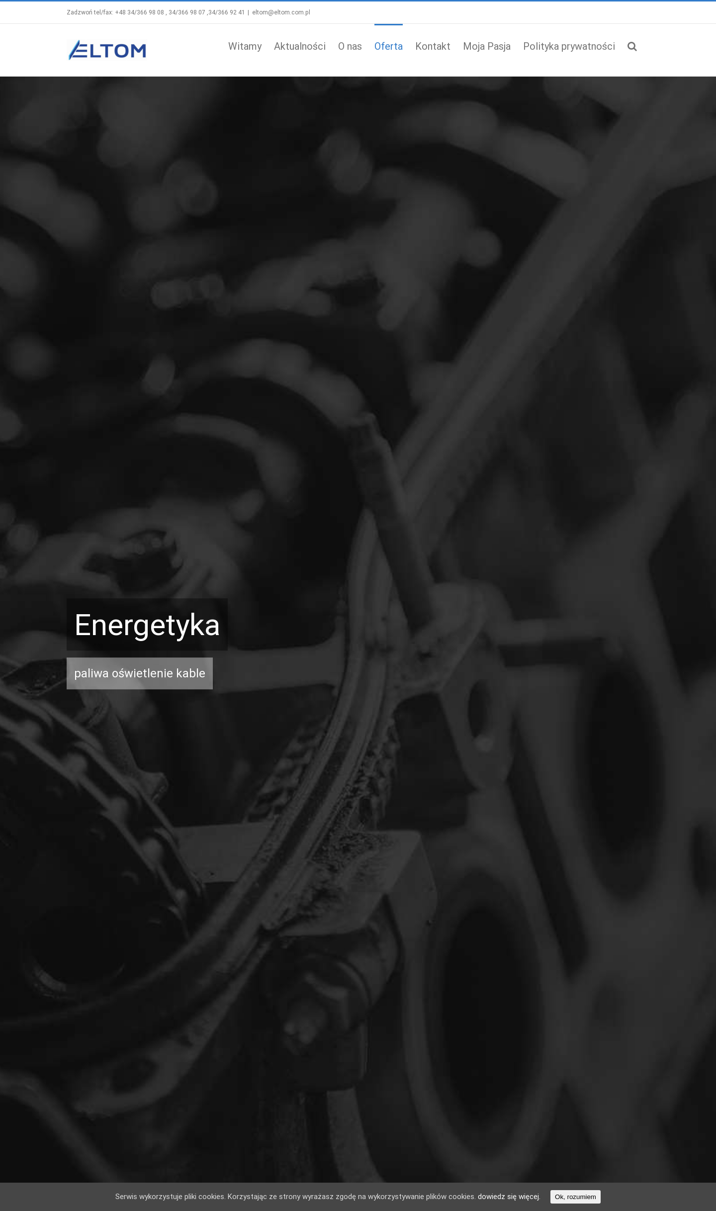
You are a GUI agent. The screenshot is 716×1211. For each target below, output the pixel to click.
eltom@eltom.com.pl (279, 12)
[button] (630, 45)
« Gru (371, 1145)
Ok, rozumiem (575, 1197)
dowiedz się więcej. (509, 1196)
